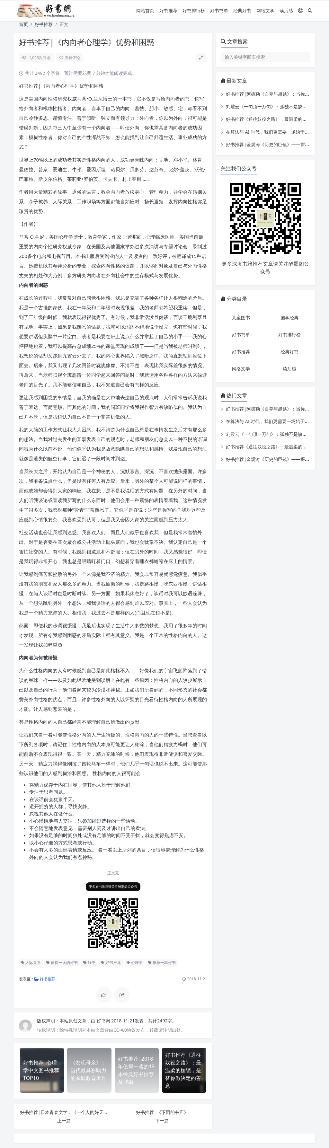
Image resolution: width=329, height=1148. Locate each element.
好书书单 (219, 10)
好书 (89, 962)
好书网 (104, 1021)
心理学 (135, 962)
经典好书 (242, 10)
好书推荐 (168, 10)
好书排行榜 (193, 10)
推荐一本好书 (162, 962)
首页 (23, 24)
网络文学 (265, 10)
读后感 (286, 10)
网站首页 (145, 10)
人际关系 (31, 962)
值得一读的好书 (62, 962)
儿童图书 (241, 317)
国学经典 (289, 317)
